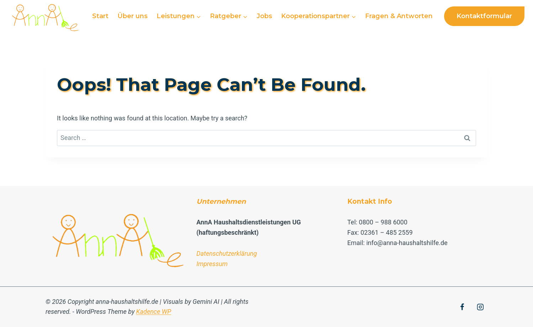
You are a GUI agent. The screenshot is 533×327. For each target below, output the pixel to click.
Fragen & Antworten (399, 16)
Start (100, 16)
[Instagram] (480, 307)
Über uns (132, 16)
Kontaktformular (484, 16)
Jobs (264, 16)
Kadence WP (153, 311)
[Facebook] (462, 307)
